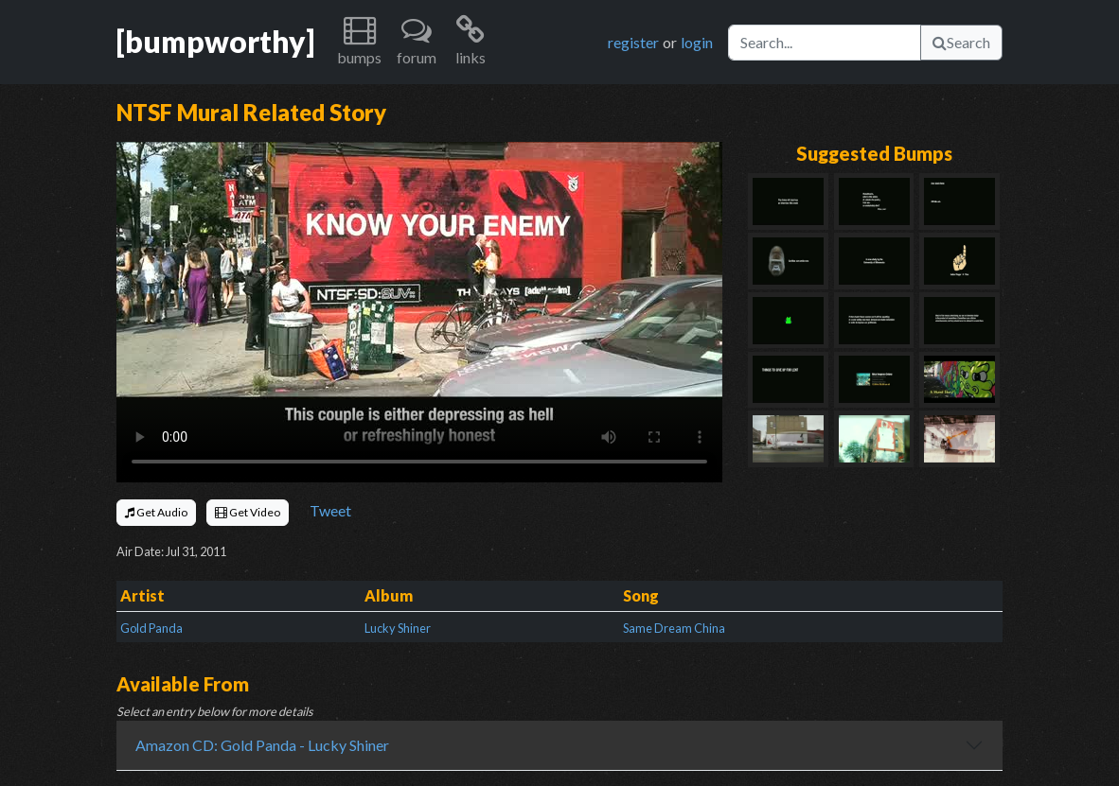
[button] (359, 42)
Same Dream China (674, 628)
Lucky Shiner (397, 628)
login (697, 42)
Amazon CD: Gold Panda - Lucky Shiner (262, 745)
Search (961, 42)
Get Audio (156, 512)
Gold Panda (151, 628)
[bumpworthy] (215, 42)
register (633, 42)
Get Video (247, 512)
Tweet (330, 510)
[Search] (824, 43)
